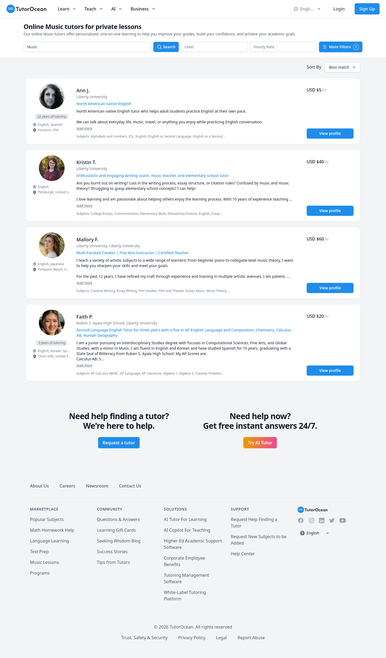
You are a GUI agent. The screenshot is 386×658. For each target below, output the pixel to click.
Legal (221, 638)
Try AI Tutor (260, 443)
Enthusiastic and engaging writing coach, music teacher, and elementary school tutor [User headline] (152, 175)
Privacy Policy (191, 638)
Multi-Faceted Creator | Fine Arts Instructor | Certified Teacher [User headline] (132, 252)
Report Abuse (251, 638)
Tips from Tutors (113, 562)
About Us (39, 486)
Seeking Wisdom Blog (119, 541)
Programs (40, 573)
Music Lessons (44, 562)
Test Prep (39, 552)
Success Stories (112, 552)
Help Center (243, 554)
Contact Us (130, 486)
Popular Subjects (47, 519)
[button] (214, 47)
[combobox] (87, 47)
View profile (330, 133)
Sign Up (367, 9)
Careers (67, 486)
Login (339, 9)
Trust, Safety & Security (144, 638)
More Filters (340, 47)
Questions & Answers (118, 519)
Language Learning (49, 541)
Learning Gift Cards (116, 530)
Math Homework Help (52, 530)
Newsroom (97, 486)
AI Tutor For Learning (185, 519)
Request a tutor (119, 443)
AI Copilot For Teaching (187, 530)
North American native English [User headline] (103, 103)
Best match (343, 67)
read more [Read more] (84, 128)
